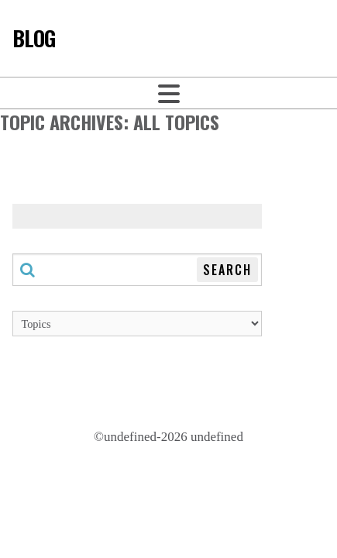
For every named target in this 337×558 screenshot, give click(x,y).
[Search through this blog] (137, 269)
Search (227, 269)
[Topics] (137, 323)
